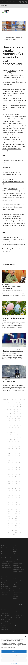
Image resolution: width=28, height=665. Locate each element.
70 (14, 432)
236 (8, 528)
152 (9, 479)
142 (16, 472)
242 (16, 530)
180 (9, 495)
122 (16, 460)
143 (19, 472)
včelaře (18, 172)
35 (17, 413)
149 (12, 476)
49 (19, 420)
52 (14, 423)
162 (16, 483)
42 (9, 418)
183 (19, 495)
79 (11, 437)
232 (8, 525)
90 (15, 441)
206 (16, 509)
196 (8, 504)
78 (7, 437)
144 (8, 474)
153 (12, 479)
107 (19, 451)
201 (12, 507)
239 (19, 528)
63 (18, 427)
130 (16, 465)
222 (16, 518)
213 (12, 514)
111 (19, 453)
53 (17, 423)
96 (9, 446)
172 (9, 490)
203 (20, 507)
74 (10, 434)
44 (15, 418)
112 (9, 455)
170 (16, 488)
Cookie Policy (14, 663)
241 (12, 530)
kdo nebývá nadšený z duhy (10, 105)
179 (19, 493)
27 (7, 411)
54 (20, 423)
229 (12, 523)
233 (12, 525)
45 (19, 418)
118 (15, 458)
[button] (26, 636)
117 (12, 458)
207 (20, 509)
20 (17, 406)
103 (19, 448)
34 (14, 413)
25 (17, 409)
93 (12, 444)
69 (11, 432)
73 (7, 434)
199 (19, 504)
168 (9, 488)
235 (19, 525)
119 (19, 458)
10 (16, 402)
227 (19, 521)
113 (12, 455)
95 (19, 444)
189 (12, 500)
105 (12, 451)
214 (16, 514)
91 (18, 441)
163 (19, 483)
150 (16, 476)
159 (19, 481)
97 (12, 446)
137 (12, 469)
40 (17, 416)
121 (12, 460)
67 (19, 430)
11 (19, 402)
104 (8, 451)
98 (15, 446)
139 (19, 469)
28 (10, 411)
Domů (5, 35)
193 (12, 502)
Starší (24, 399)
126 (16, 462)
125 (12, 462)
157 (12, 481)
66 (15, 430)
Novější (4, 399)
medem (8, 167)
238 (16, 528)
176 (9, 493)
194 (16, 502)
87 (20, 439)
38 (10, 416)
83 (7, 439)
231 (19, 523)
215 (19, 514)
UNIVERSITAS (12, 70)
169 (12, 488)
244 (8, 532)
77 (20, 434)
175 (19, 490)
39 (14, 416)
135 (19, 467)
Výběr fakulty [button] (14, 5)
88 (9, 441)
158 (16, 481)
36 (20, 413)
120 (9, 460)
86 (17, 439)
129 (12, 465)
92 (9, 444)
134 (16, 467)
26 (20, 409)
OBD (7, 1)
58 (17, 425)
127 (19, 462)
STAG (13, 1)
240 (8, 530)
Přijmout (14, 651)
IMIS (10, 1)
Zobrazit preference (14, 660)
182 (16, 495)
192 (8, 502)
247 (20, 532)
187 (19, 497)
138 (16, 469)
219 (19, 516)
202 (16, 507)
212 (9, 514)
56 (10, 425)
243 (20, 530)
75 (14, 434)
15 (17, 404)
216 (9, 516)
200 (8, 507)
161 (12, 483)
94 (15, 444)
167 (19, 486)
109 (12, 453)
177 (12, 493)
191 (19, 500)
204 (8, 509)
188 (8, 500)
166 (16, 486)
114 (16, 455)
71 (17, 432)
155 (19, 479)
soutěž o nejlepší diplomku (17, 223)
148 (9, 476)
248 (14, 535)
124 (9, 462)
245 (12, 532)
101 (12, 448)
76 (17, 434)
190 (16, 500)
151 (19, 476)
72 (20, 432)
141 (12, 472)
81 (17, 437)
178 (16, 493)
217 (12, 516)
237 (12, 528)
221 (12, 518)
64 (9, 430)
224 (8, 521)
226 (16, 521)
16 (20, 404)
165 (12, 486)
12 (8, 404)
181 (12, 495)
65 (12, 430)
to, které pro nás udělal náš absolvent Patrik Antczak (13, 149)
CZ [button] (3, 1)
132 (9, 467)
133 (12, 467)
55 (7, 425)
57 (14, 425)
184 (9, 497)
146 (16, 474)
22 (7, 409)
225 (12, 521)
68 (7, 432)
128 (9, 465)
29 (14, 411)
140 (9, 472)
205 (12, 509)
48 (15, 420)
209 (12, 511)
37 (7, 416)
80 (14, 437)
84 (10, 439)
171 (19, 488)
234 (16, 525)
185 (12, 497)
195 (19, 502)
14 (14, 404)
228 (8, 523)
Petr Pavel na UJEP (8, 381)
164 (8, 486)
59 (20, 425)
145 (12, 474)
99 (19, 446)
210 (16, 511)
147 (19, 474)
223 (19, 518)
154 (16, 479)
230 (16, 523)
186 (16, 497)
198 (16, 504)
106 (16, 451)
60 (9, 427)
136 (9, 469)
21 (20, 406)
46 (9, 420)
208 (9, 511)
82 (20, 437)
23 (10, 409)
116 (9, 458)
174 (16, 490)
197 (12, 504)
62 (15, 427)
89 (12, 441)
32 (7, 413)
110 (16, 453)
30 (17, 411)
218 (16, 516)
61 (12, 427)
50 (7, 423)
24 (14, 409)
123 (19, 460)
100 (9, 448)
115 (19, 455)
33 (10, 413)
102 (16, 448)
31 (20, 411)
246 (16, 532)
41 (20, 416)
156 (9, 481)
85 (14, 439)
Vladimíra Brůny (12, 188)
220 (9, 518)
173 (12, 490)
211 (19, 511)
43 (12, 418)
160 (9, 483)
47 (12, 420)
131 (19, 465)
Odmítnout (14, 655)
